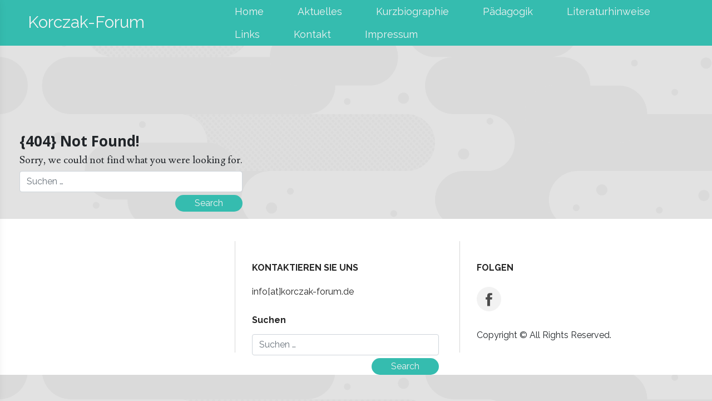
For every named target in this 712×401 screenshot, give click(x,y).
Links (247, 34)
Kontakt (312, 34)
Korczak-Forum (86, 22)
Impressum (391, 34)
